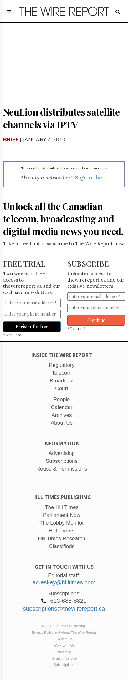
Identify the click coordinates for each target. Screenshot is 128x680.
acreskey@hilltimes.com (64, 582)
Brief (10, 139)
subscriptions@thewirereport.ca (64, 608)
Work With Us (64, 645)
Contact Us (63, 639)
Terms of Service (64, 658)
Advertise (64, 652)
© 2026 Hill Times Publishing (64, 626)
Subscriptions (64, 665)
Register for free (32, 326)
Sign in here (91, 177)
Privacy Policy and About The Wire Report (64, 632)
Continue (96, 320)
